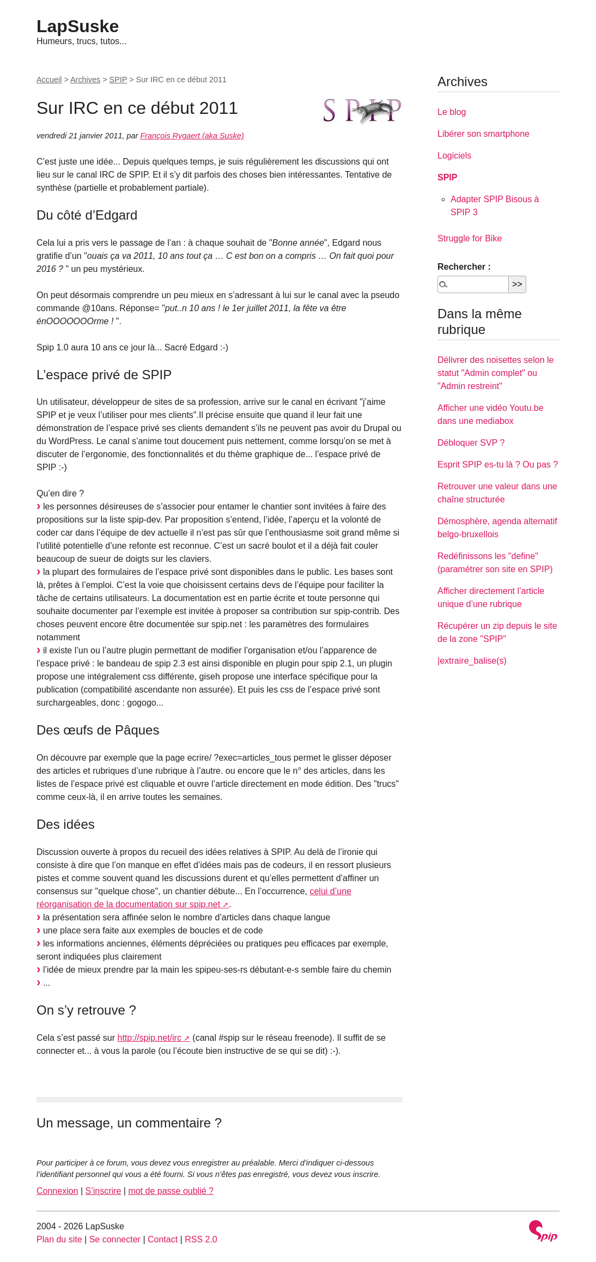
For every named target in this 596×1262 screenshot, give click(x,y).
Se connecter (115, 1239)
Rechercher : (464, 266)
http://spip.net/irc (149, 1037)
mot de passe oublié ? (171, 1191)
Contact (163, 1239)
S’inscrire (103, 1191)
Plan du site (59, 1239)
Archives (85, 79)
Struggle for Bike (469, 238)
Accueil (49, 79)
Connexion (57, 1191)
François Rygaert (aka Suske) (192, 135)
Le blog (451, 112)
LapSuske (78, 26)
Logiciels (454, 155)
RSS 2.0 (201, 1239)
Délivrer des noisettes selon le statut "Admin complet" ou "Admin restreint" (495, 373)
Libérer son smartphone (483, 133)
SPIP (118, 79)
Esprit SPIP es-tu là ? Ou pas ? (497, 464)
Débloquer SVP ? (470, 442)
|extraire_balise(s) (472, 660)
